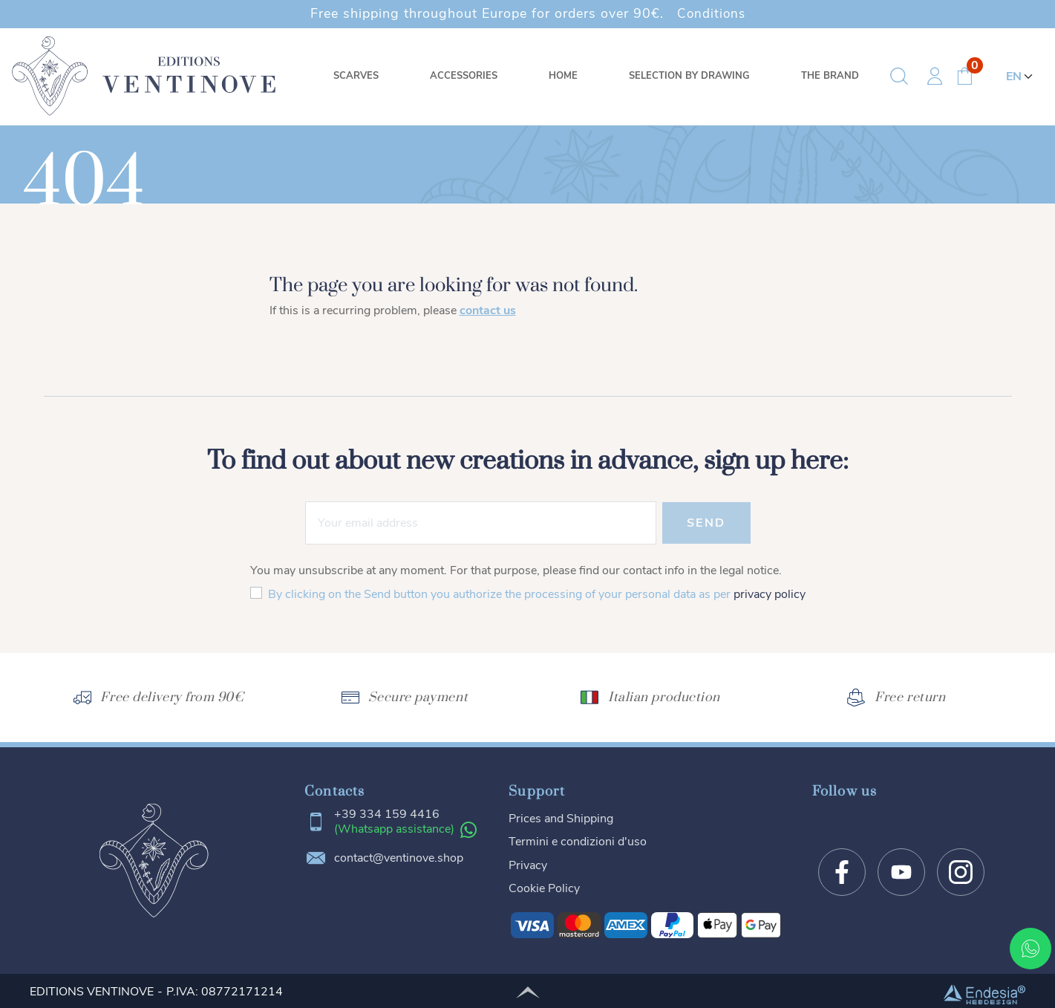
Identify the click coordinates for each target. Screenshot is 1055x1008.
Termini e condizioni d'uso (578, 841)
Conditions (711, 13)
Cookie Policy (544, 886)
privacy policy (770, 594)
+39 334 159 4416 (387, 814)
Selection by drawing (689, 75)
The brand (830, 75)
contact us (488, 310)
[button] (899, 76)
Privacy (528, 863)
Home (563, 75)
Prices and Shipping (561, 818)
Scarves (356, 75)
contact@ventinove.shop (398, 859)
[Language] (1021, 76)
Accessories (463, 75)
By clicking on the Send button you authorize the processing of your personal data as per (537, 594)
